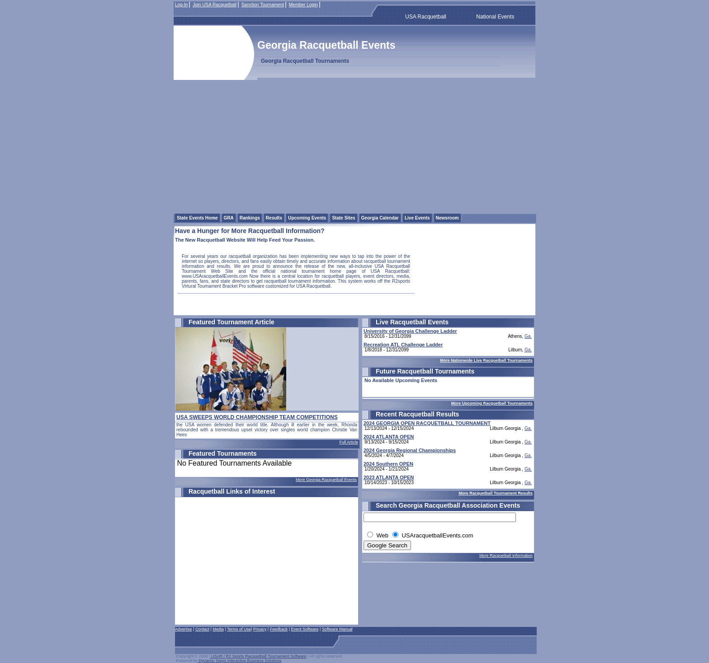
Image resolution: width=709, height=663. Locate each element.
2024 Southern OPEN (388, 464)
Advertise (183, 629)
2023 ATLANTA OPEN (389, 477)
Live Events (417, 217)
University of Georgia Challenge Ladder (410, 331)
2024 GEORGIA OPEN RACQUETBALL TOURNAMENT (427, 423)
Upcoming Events (307, 217)
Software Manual (337, 629)
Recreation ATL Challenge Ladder (403, 344)
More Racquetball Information (506, 555)
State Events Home (197, 217)
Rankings (250, 217)
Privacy (260, 629)
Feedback (279, 629)
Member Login (303, 4)
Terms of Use (239, 629)
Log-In (181, 4)
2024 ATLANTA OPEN (389, 436)
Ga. (528, 336)
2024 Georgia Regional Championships (410, 450)
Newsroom (447, 217)
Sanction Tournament (262, 4)
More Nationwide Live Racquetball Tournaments (486, 360)
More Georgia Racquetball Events (326, 479)
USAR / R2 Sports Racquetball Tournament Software (258, 656)
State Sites (343, 217)
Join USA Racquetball (214, 4)
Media (218, 629)
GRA (229, 217)
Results (274, 217)
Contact (202, 629)
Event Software (305, 629)
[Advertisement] (354, 145)
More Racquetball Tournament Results (495, 493)
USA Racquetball (425, 17)
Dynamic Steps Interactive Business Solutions (240, 660)
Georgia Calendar (380, 217)
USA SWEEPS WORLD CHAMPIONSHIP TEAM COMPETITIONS (257, 417)
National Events (495, 17)
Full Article (348, 442)
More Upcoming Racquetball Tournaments (492, 403)
